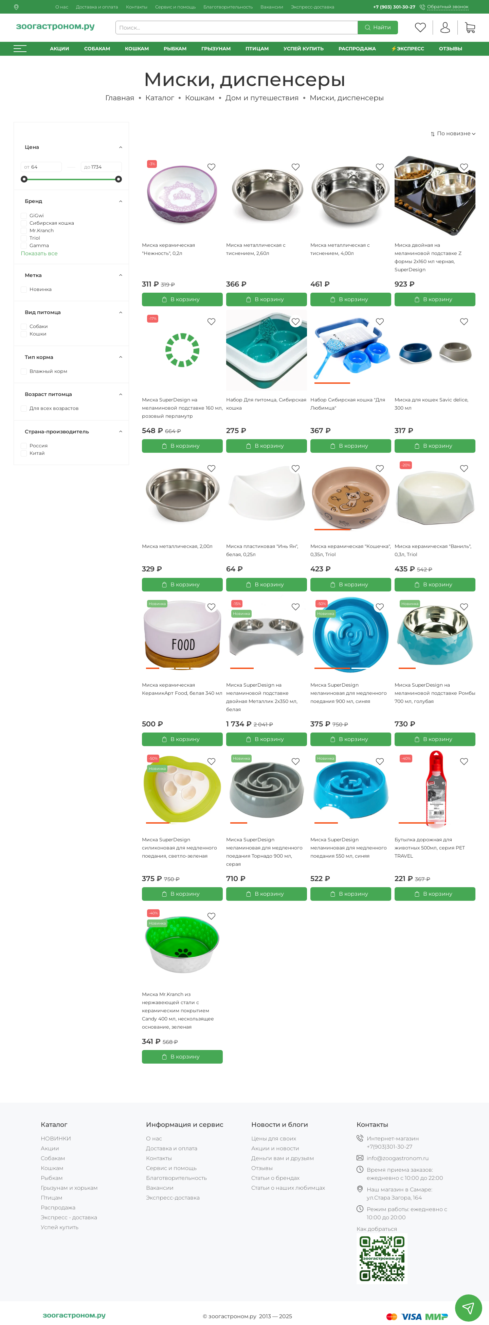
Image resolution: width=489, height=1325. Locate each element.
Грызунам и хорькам (69, 1188)
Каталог (159, 97)
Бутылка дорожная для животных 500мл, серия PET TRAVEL (430, 848)
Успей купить (59, 1227)
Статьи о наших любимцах (288, 1188)
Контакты (136, 7)
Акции (59, 49)
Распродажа (58, 1207)
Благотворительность (228, 7)
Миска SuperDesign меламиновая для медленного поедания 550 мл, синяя (348, 848)
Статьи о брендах (275, 1178)
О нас (61, 7)
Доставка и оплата (97, 7)
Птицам (257, 49)
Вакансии (271, 7)
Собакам (97, 49)
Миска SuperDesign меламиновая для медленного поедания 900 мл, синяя (348, 693)
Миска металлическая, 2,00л (177, 546)
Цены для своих (273, 1138)
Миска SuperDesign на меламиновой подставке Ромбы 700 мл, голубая (435, 693)
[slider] (24, 179)
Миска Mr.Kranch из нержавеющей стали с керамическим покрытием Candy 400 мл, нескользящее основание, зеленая (178, 1010)
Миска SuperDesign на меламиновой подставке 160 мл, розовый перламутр (182, 408)
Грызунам (216, 49)
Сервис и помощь (175, 7)
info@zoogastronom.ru (398, 1158)
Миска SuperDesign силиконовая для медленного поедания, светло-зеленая (179, 848)
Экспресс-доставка (312, 7)
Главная (119, 97)
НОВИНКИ (56, 1138)
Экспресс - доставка (69, 1217)
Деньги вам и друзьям (282, 1158)
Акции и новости (275, 1148)
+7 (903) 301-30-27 (394, 7)
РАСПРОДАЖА (357, 49)
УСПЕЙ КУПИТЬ (304, 49)
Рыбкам (175, 49)
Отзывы (450, 49)
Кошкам (137, 49)
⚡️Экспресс (407, 49)
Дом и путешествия (262, 97)
